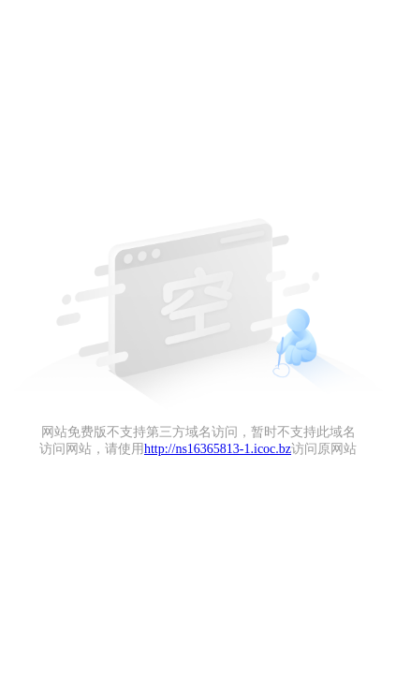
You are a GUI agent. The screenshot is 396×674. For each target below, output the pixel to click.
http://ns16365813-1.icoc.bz (217, 449)
